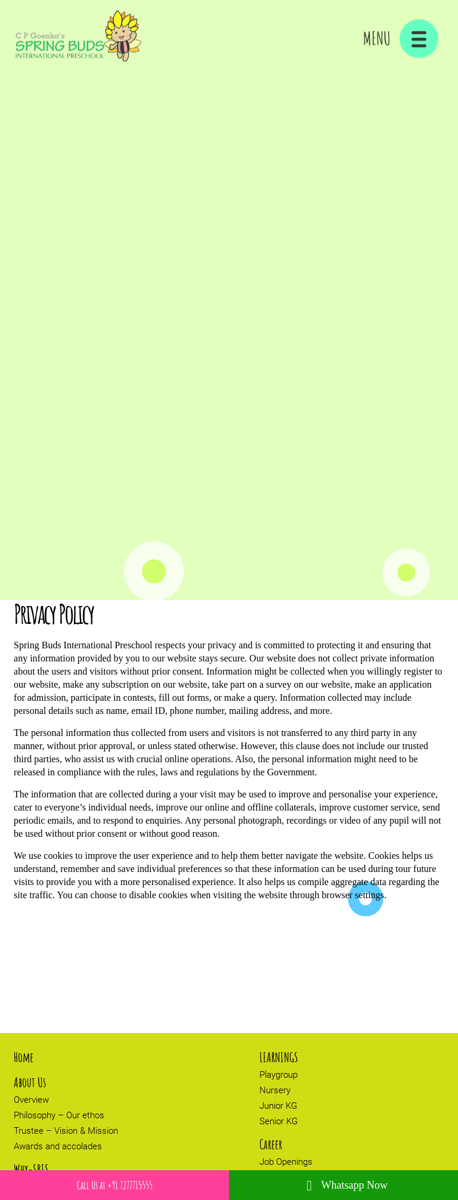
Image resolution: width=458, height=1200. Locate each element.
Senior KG (278, 1121)
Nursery (274, 1090)
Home (23, 1057)
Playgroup (278, 1074)
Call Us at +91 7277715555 (115, 1185)
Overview (31, 1099)
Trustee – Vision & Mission (66, 1130)
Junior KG (278, 1105)
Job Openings (285, 1161)
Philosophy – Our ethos (59, 1115)
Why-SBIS (31, 1169)
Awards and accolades (58, 1146)
